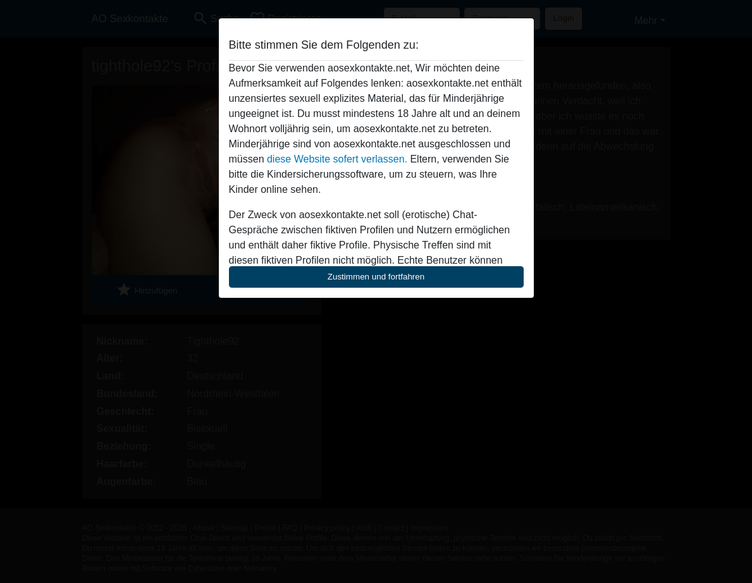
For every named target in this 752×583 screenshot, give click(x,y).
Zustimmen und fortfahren (376, 276)
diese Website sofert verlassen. (337, 159)
